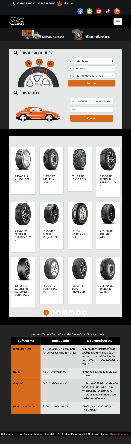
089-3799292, (26, 3)
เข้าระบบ (64, 3)
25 (71, 312)
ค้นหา (91, 118)
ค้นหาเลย (91, 83)
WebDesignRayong (116, 434)
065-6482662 (46, 3)
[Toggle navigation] (118, 21)
